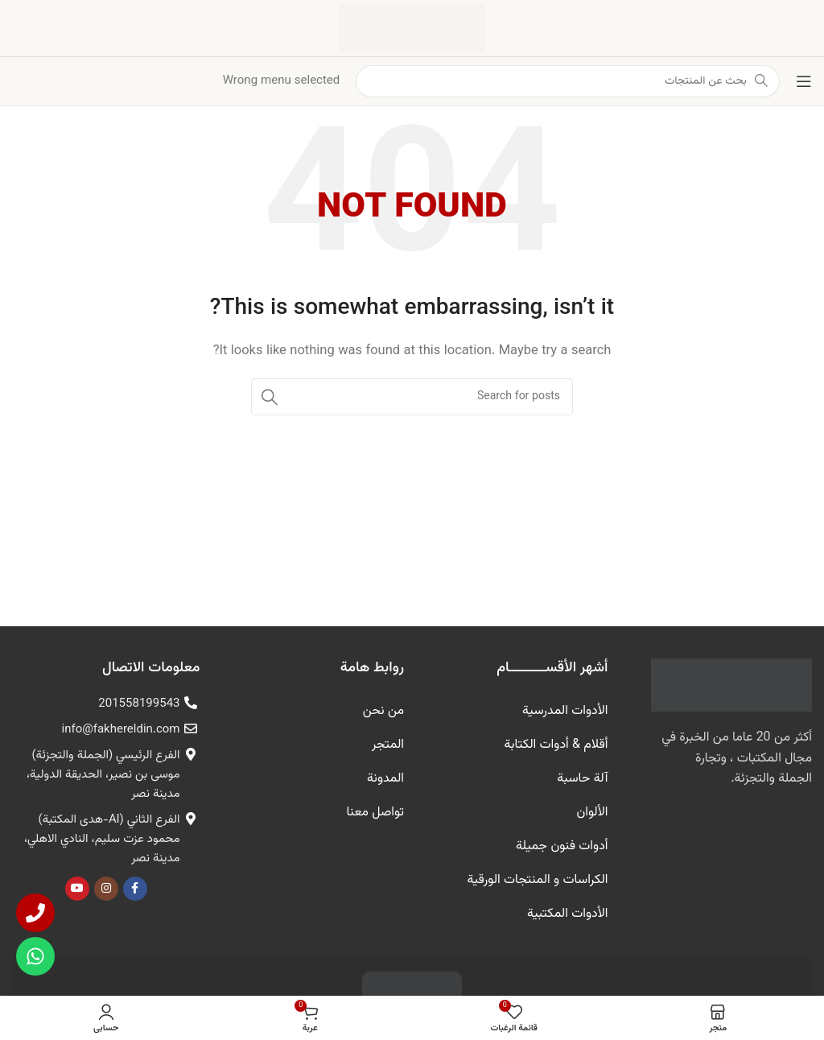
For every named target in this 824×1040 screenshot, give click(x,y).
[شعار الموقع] (412, 28)
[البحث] (412, 396)
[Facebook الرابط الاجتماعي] (135, 889)
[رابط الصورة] (731, 685)
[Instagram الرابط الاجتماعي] (106, 889)
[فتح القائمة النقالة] (804, 81)
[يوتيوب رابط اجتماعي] (77, 889)
